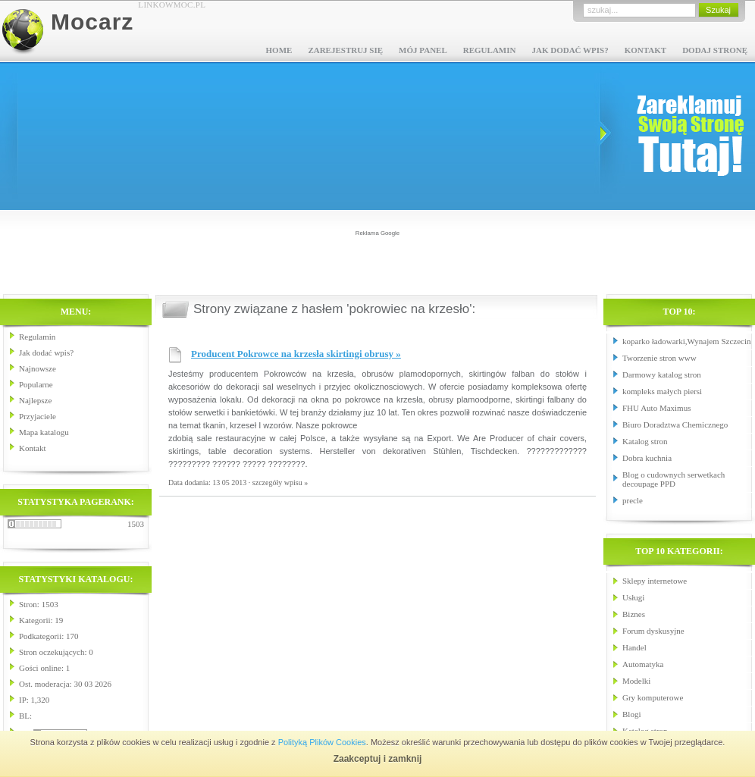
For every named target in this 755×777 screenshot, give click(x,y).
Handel (634, 647)
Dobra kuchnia (647, 457)
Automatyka (642, 664)
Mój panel (423, 50)
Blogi (631, 714)
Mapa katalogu (44, 432)
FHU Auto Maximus (656, 407)
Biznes (633, 614)
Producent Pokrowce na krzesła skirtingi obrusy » (296, 353)
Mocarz (92, 21)
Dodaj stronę (714, 50)
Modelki (636, 680)
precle (632, 500)
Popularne (36, 384)
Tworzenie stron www (659, 357)
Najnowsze (37, 368)
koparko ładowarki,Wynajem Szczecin (686, 341)
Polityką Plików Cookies (322, 742)
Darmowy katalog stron (661, 374)
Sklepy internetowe (654, 580)
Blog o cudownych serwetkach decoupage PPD (673, 479)
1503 (135, 523)
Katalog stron (645, 441)
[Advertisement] (378, 261)
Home (279, 50)
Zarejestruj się (345, 50)
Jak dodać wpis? (569, 50)
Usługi (633, 597)
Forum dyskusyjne (653, 630)
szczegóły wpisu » (280, 482)
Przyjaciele (37, 416)
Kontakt (645, 50)
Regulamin (489, 50)
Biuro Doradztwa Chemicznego (675, 424)
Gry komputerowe (652, 697)
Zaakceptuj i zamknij (378, 759)
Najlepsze (35, 400)
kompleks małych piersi (662, 391)
